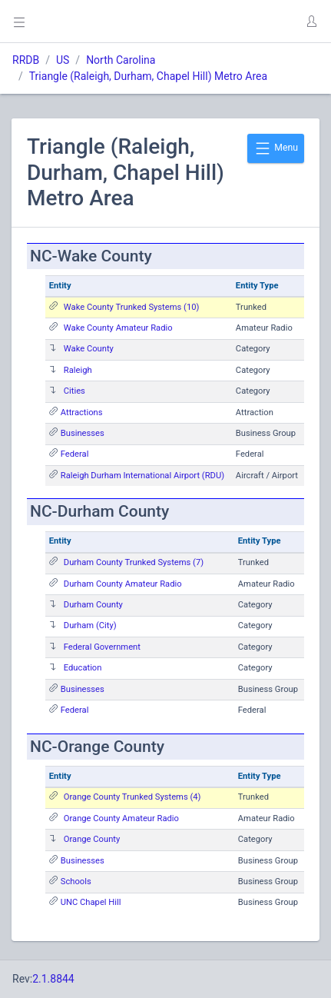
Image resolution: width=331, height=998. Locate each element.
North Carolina (120, 60)
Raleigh (78, 370)
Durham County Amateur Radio (123, 584)
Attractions (82, 412)
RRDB (25, 60)
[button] (311, 21)
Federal (75, 454)
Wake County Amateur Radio (118, 328)
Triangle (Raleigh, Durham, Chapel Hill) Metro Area (148, 76)
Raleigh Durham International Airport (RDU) (142, 476)
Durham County (93, 605)
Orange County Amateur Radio (121, 818)
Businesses (82, 433)
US (62, 60)
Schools (76, 882)
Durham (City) (90, 625)
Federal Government (102, 647)
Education (83, 668)
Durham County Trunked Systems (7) (134, 562)
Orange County (92, 839)
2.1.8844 (53, 979)
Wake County (89, 349)
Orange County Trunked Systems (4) (132, 797)
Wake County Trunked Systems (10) (132, 307)
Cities (74, 391)
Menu (275, 148)
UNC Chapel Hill (91, 902)
